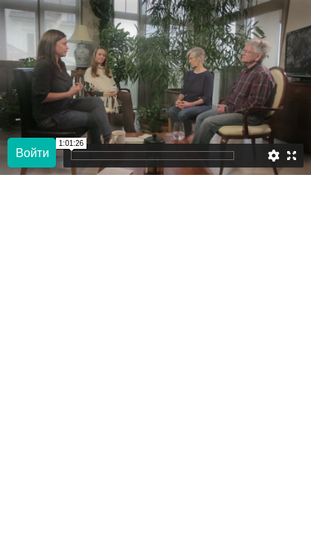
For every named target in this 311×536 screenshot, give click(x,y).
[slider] (251, 155)
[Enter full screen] (291, 155)
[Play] (31, 153)
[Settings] (274, 156)
